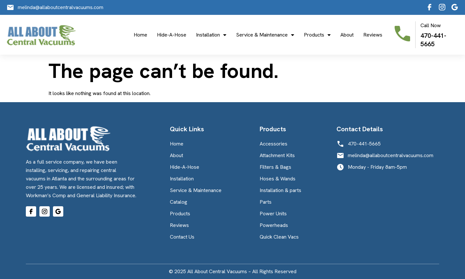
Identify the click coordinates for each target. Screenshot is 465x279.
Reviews (372, 35)
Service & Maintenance (265, 35)
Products (317, 35)
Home (140, 35)
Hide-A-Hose (171, 35)
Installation (211, 35)
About (347, 35)
